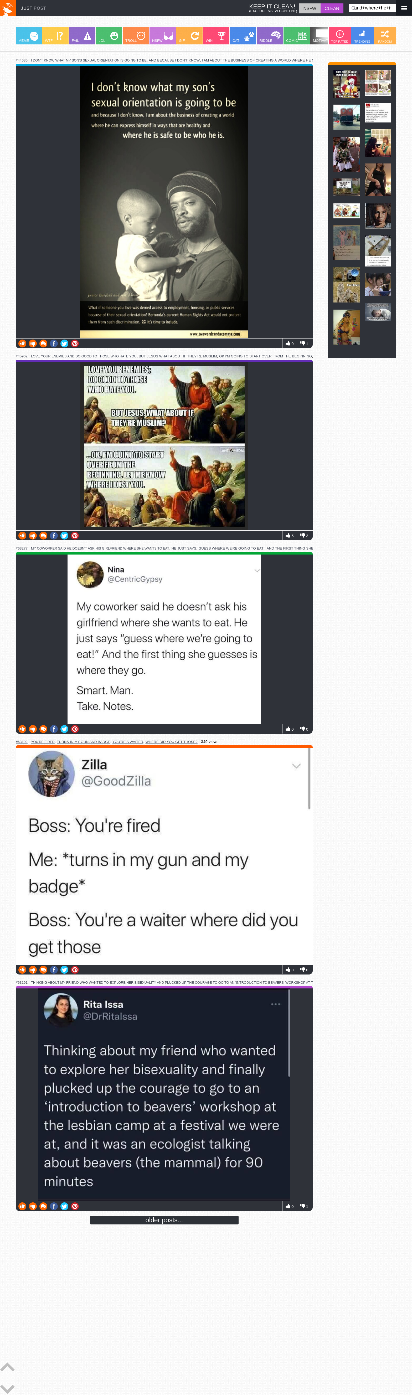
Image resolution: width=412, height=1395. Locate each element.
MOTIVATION (323, 36)
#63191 (22, 982)
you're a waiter (127, 742)
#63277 (22, 548)
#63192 (22, 742)
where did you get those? (171, 742)
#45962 (22, 356)
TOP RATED (339, 36)
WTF (54, 37)
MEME (28, 37)
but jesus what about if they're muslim (178, 356)
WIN (216, 37)
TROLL (135, 37)
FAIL (81, 37)
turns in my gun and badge (83, 742)
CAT (243, 37)
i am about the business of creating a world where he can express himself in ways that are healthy (303, 60)
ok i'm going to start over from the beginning (265, 356)
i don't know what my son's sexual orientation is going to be (89, 60)
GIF (189, 37)
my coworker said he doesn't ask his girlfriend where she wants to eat (100, 548)
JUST (33, 8)
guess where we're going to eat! (231, 548)
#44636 (22, 60)
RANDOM (385, 36)
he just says (184, 548)
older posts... (164, 1220)
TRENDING (362, 36)
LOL (108, 37)
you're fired (43, 742)
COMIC (296, 37)
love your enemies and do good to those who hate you (84, 356)
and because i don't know (174, 60)
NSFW (162, 37)
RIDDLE (270, 37)
